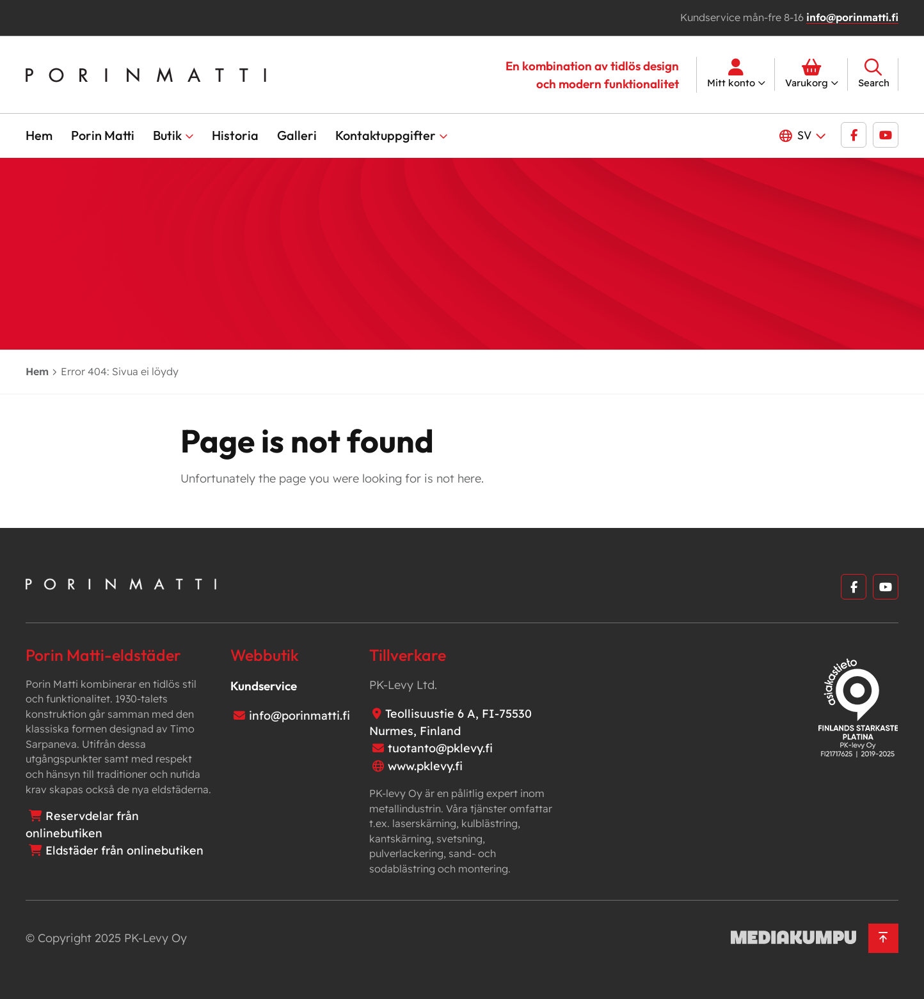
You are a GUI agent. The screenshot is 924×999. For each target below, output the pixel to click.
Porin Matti (102, 135)
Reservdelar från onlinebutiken (82, 824)
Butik (167, 135)
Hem (39, 135)
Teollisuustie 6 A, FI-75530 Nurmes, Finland (450, 722)
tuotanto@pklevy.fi (440, 748)
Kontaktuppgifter (385, 135)
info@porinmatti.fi (852, 17)
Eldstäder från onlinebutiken (124, 850)
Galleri (297, 135)
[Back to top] (883, 939)
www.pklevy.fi (425, 766)
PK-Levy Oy (155, 938)
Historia (235, 135)
